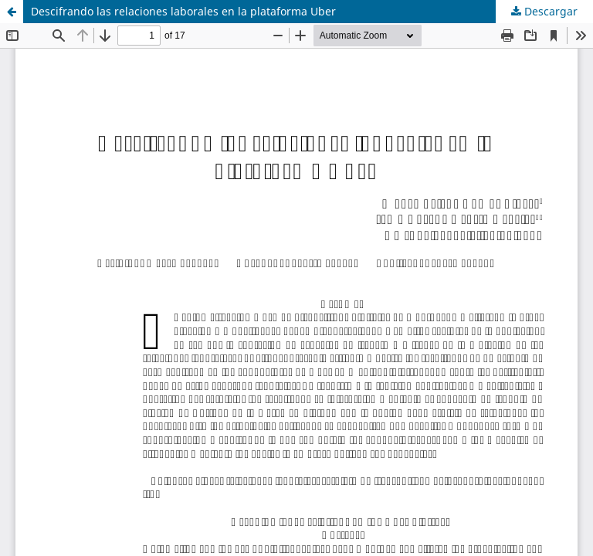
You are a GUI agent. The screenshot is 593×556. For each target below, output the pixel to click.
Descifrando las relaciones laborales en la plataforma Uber (183, 11)
